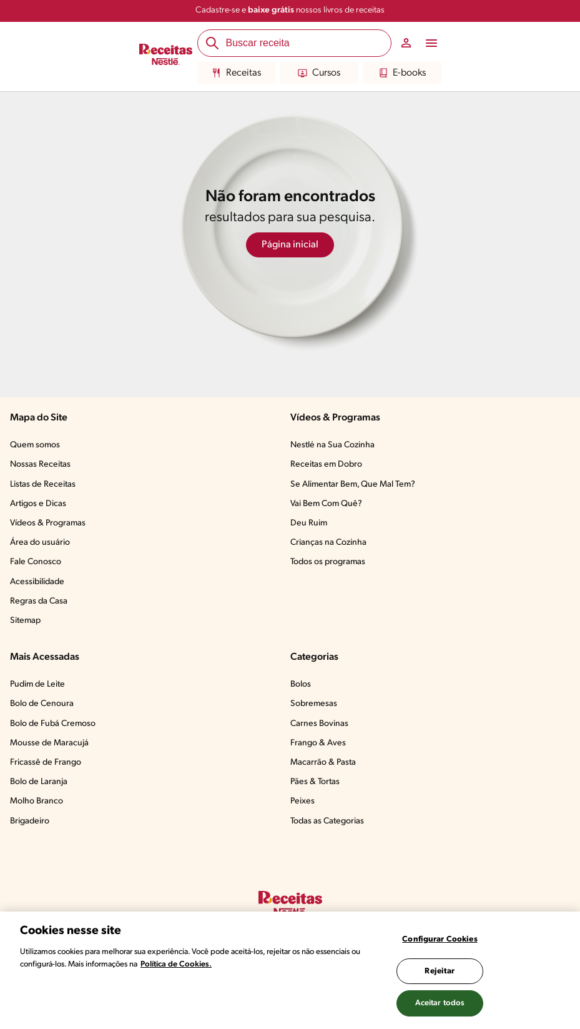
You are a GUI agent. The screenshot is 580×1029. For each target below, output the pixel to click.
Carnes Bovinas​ (319, 723)
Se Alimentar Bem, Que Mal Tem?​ (352, 484)
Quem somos (35, 445)
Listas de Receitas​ (43, 484)
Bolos (300, 684)
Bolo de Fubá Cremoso (53, 723)
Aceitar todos (440, 1003)
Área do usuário (40, 542)
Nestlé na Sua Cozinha (332, 445)
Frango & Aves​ (318, 743)
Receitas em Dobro (326, 464)
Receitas (236, 73)
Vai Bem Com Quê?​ (326, 504)
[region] (290, 970)
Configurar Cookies (439, 939)
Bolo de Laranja (38, 782)
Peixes (302, 801)
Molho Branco (36, 801)
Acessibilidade (37, 582)
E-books (402, 73)
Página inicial (290, 245)
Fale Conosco (35, 562)
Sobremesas (313, 703)
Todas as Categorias (327, 821)
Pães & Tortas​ (315, 782)
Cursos (319, 73)
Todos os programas (327, 562)
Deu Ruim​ (308, 523)
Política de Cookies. (176, 964)
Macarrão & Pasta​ (323, 762)
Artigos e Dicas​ (38, 504)
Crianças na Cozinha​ (328, 542)
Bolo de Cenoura (42, 703)
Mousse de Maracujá (49, 743)
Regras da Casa (38, 601)
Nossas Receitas (40, 464)
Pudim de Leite (37, 684)
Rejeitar (440, 971)
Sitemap (25, 620)
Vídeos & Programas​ (48, 523)
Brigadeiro (29, 821)
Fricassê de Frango (45, 762)
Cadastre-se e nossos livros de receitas (290, 10)
